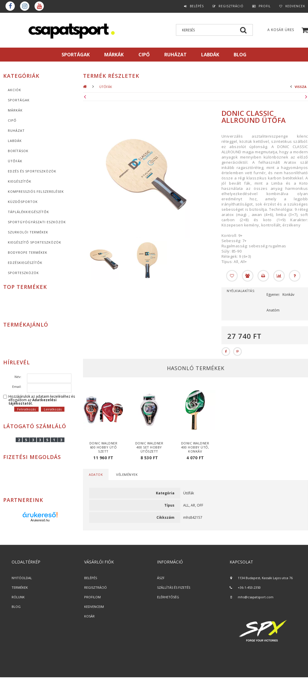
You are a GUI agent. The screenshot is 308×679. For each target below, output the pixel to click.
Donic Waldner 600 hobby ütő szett (103, 447)
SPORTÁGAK (76, 54)
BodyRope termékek (27, 252)
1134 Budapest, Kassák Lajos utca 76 (265, 578)
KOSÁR (89, 616)
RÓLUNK (18, 597)
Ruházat (16, 130)
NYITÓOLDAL (22, 578)
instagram (24, 6)
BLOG (16, 606)
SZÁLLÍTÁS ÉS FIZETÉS (173, 587)
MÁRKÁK (114, 54)
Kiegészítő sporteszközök (34, 242)
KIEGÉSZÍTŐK (19, 181)
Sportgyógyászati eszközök (37, 222)
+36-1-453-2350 (249, 587)
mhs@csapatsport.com (255, 597)
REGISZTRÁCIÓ (95, 587)
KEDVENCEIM (94, 606)
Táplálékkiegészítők (28, 212)
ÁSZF (161, 578)
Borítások (18, 151)
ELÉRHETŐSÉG (168, 597)
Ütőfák (15, 161)
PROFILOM (92, 597)
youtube (39, 6)
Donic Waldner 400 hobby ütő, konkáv (195, 447)
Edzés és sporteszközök (32, 171)
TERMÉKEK (20, 587)
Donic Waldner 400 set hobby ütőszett (149, 447)
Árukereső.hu (39, 520)
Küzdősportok (23, 201)
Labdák (15, 140)
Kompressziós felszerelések (36, 191)
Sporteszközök (23, 273)
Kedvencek (295, 6)
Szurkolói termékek (28, 232)
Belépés (197, 6)
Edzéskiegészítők (25, 262)
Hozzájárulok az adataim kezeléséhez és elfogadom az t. (41, 400)
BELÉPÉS (90, 578)
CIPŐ (12, 120)
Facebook (10, 6)
